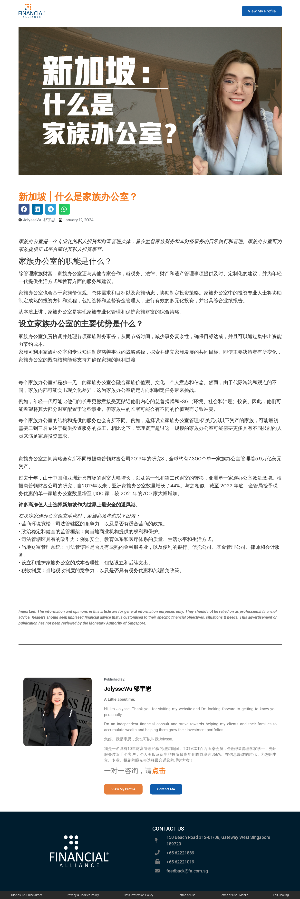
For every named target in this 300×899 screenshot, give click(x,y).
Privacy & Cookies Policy (83, 895)
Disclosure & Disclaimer (26, 895)
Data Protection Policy (138, 895)
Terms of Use (186, 895)
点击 (158, 771)
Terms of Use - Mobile (234, 895)
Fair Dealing (281, 895)
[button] (24, 209)
